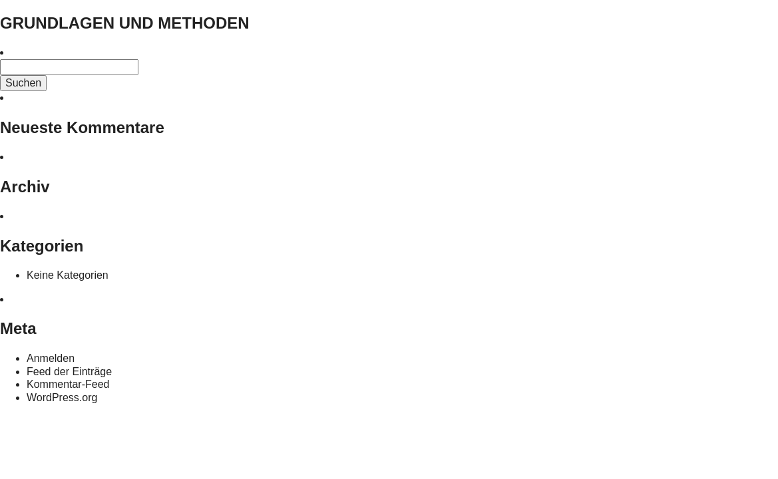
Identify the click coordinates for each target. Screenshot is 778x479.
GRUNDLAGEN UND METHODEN (125, 23)
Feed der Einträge (69, 371)
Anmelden (51, 358)
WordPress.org (62, 397)
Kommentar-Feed (68, 384)
